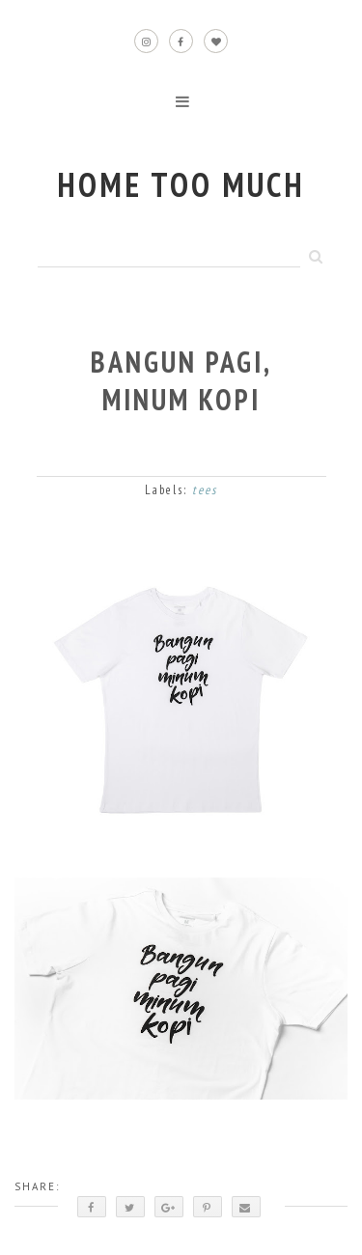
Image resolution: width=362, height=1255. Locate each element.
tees (204, 490)
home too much (181, 184)
